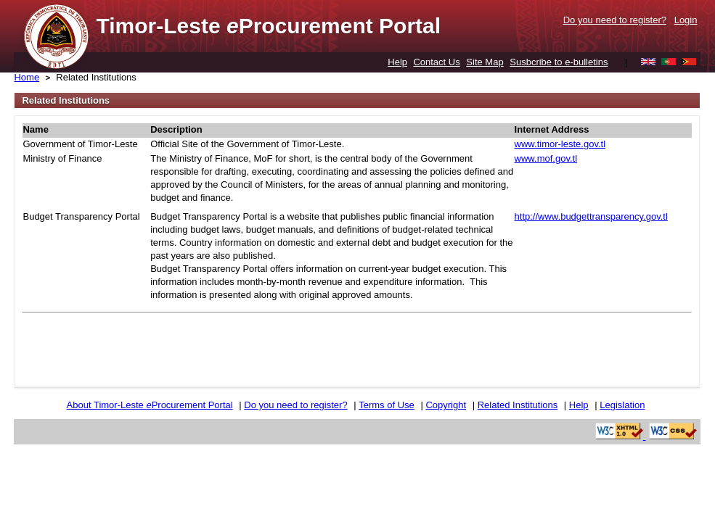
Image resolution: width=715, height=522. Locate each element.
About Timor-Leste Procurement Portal (150, 404)
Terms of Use (386, 404)
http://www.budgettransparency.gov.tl (591, 216)
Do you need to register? (614, 19)
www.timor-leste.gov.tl (560, 143)
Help (397, 62)
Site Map (484, 62)
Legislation (622, 404)
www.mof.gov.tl (546, 158)
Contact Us (436, 62)
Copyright (445, 404)
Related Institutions (96, 77)
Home (26, 77)
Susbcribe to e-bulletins (559, 62)
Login (686, 19)
